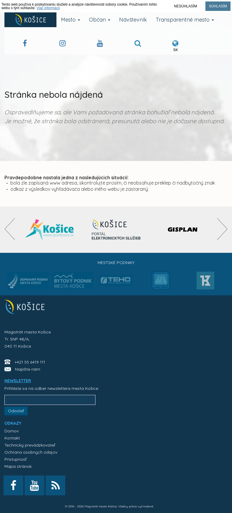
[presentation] (9, 229)
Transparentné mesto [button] (185, 19)
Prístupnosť (15, 459)
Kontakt (12, 438)
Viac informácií (48, 8)
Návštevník (133, 19)
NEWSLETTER (17, 380)
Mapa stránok (18, 466)
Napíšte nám (27, 369)
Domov (11, 431)
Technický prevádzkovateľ (29, 445)
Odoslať (16, 410)
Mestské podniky (116, 262)
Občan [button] (99, 19)
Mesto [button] (70, 19)
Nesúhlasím (185, 6)
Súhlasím (218, 6)
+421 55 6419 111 (29, 362)
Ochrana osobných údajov (30, 452)
